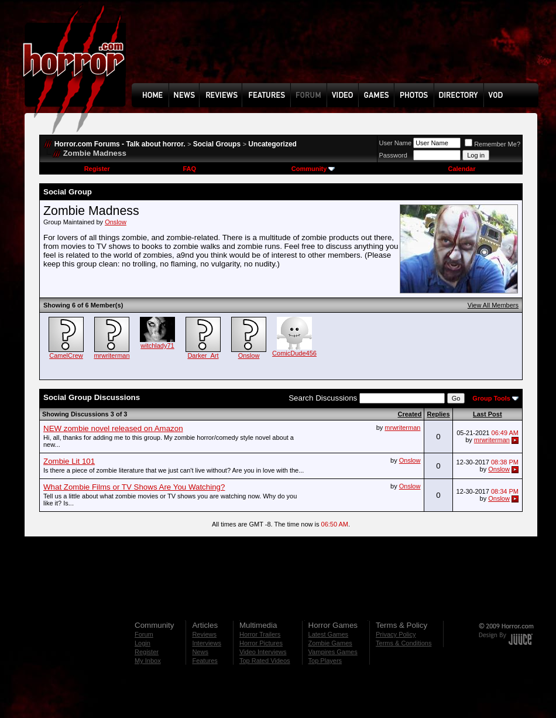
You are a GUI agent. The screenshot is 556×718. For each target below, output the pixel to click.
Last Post (487, 414)
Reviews (204, 634)
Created (409, 414)
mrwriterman (111, 355)
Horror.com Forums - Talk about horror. (120, 144)
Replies (438, 414)
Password (393, 155)
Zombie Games (330, 643)
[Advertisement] (339, 50)
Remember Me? (492, 144)
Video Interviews (263, 651)
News (200, 651)
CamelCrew (66, 355)
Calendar (461, 168)
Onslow (115, 221)
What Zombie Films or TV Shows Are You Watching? (134, 487)
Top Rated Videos (264, 660)
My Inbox (148, 660)
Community (313, 168)
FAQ (189, 168)
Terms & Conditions (403, 643)
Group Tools (491, 398)
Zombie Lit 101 (69, 461)
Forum (144, 634)
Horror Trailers (259, 634)
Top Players (325, 660)
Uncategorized (272, 144)
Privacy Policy (396, 634)
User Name (395, 142)
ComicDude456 (294, 353)
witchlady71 (157, 345)
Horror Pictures (261, 643)
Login (142, 643)
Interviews (206, 643)
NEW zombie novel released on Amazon (113, 428)
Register (97, 168)
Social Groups (217, 144)
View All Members (493, 305)
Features (204, 660)
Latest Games (328, 634)
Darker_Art (202, 355)
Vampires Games (333, 651)
